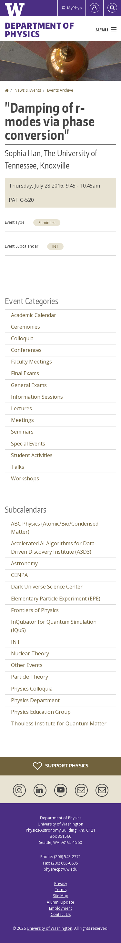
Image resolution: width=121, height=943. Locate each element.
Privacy (60, 883)
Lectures (21, 408)
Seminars (46, 222)
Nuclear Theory (30, 653)
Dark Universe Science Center (47, 586)
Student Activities (32, 455)
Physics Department (35, 700)
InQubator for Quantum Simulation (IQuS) (53, 626)
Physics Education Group (41, 711)
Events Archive (60, 90)
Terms (60, 889)
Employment (60, 908)
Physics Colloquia (32, 688)
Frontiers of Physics (35, 610)
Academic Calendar (33, 315)
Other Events (27, 665)
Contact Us (61, 914)
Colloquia (22, 338)
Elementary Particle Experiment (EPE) (55, 598)
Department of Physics (39, 29)
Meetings (22, 420)
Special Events (28, 443)
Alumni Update (60, 902)
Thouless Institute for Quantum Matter (58, 723)
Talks (17, 466)
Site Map (60, 895)
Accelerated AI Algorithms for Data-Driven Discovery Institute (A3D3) (53, 547)
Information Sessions (37, 396)
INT (55, 246)
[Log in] (94, 8)
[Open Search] (112, 8)
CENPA (19, 575)
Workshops (25, 478)
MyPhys (72, 8)
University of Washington (49, 928)
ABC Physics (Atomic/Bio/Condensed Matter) (54, 528)
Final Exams (25, 373)
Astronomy (24, 563)
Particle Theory (29, 676)
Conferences (26, 350)
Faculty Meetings (31, 361)
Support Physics (60, 766)
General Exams (29, 385)
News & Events (28, 90)
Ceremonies (25, 326)
